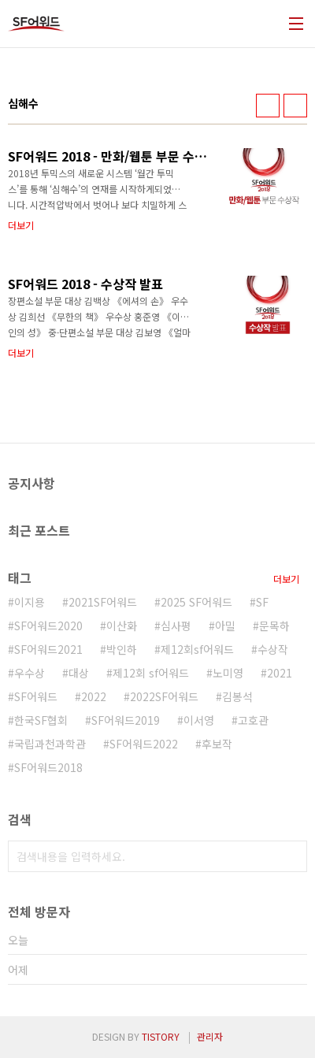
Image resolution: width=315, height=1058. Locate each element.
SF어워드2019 (125, 720)
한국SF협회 (41, 720)
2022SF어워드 (164, 696)
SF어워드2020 (48, 625)
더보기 (286, 578)
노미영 (228, 673)
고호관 (253, 720)
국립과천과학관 (50, 744)
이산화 (121, 625)
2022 (93, 696)
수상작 (273, 649)
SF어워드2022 (143, 744)
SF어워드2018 (48, 767)
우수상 (29, 673)
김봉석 (237, 696)
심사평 (176, 625)
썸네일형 (268, 105)
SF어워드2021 (48, 649)
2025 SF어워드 (196, 602)
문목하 (274, 625)
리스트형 (295, 105)
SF (262, 602)
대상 (79, 673)
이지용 (29, 602)
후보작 (217, 744)
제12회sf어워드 (197, 649)
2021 (279, 673)
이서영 (198, 720)
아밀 (225, 625)
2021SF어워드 (103, 602)
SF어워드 (35, 696)
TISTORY (161, 1036)
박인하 (121, 649)
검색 (291, 856)
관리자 (210, 1036)
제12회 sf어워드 (151, 673)
